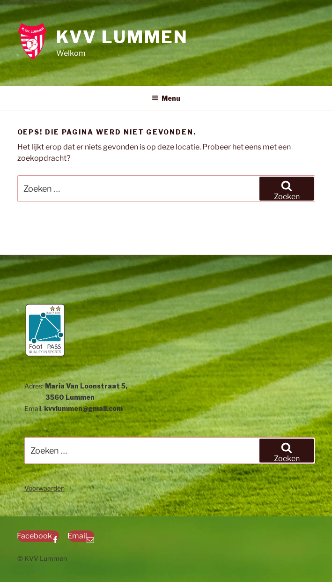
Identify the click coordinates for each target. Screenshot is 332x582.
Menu (166, 98)
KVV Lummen (122, 37)
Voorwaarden (44, 488)
